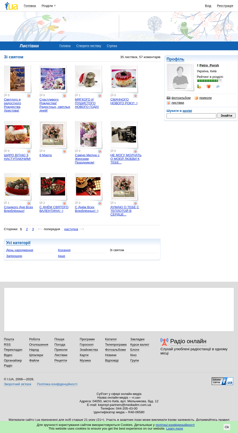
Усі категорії (18, 242)
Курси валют (139, 344)
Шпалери (36, 355)
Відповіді (112, 360)
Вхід (208, 6)
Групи (134, 360)
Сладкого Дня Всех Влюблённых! (18, 209)
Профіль (175, 59)
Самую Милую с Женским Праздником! (87, 158)
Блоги (134, 349)
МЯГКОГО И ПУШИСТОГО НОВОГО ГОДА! (87, 103)
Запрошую (14, 256)
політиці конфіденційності (175, 425)
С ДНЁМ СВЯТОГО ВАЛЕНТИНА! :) (54, 209)
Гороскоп (86, 344)
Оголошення (38, 344)
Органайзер (13, 360)
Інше (61, 256)
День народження (19, 250)
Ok (227, 427)
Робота (34, 339)
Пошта (9, 339)
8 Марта (46, 155)
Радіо (8, 365)
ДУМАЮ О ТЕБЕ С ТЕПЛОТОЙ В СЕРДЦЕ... (124, 210)
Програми (87, 339)
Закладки (137, 339)
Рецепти (60, 360)
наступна (71, 229)
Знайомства (89, 349)
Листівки (60, 355)
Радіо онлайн (188, 341)
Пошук (59, 339)
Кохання (64, 250)
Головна (30, 6)
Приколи (60, 349)
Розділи (47, 6)
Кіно (133, 355)
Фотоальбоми (115, 349)
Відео (8, 355)
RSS (7, 344)
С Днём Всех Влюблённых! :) (86, 209)
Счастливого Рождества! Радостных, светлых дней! (55, 105)
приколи (203, 98)
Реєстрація (225, 6)
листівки (175, 103)
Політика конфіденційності (57, 384)
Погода (59, 344)
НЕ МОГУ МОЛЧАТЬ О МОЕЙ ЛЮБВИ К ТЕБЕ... (126, 158)
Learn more (174, 428)
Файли (34, 360)
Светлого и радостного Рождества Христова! (12, 105)
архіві (187, 111)
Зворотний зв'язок (17, 384)
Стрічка (112, 46)
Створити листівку (88, 46)
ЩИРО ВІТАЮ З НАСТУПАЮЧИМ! (17, 157)
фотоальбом (178, 98)
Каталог (111, 339)
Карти (84, 355)
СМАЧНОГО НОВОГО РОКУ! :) (124, 101)
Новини (111, 355)
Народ (34, 349)
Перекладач (13, 349)
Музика (85, 360)
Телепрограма (116, 344)
